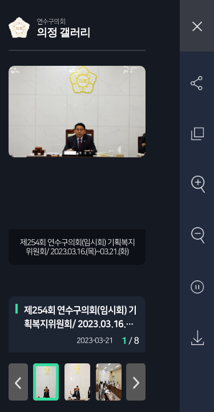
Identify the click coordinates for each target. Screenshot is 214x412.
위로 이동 (18, 382)
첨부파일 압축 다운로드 (197, 389)
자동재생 (197, 287)
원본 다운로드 (197, 338)
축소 (197, 236)
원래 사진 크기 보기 (197, 133)
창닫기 (197, 26)
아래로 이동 (136, 382)
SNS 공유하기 (197, 83)
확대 (197, 185)
